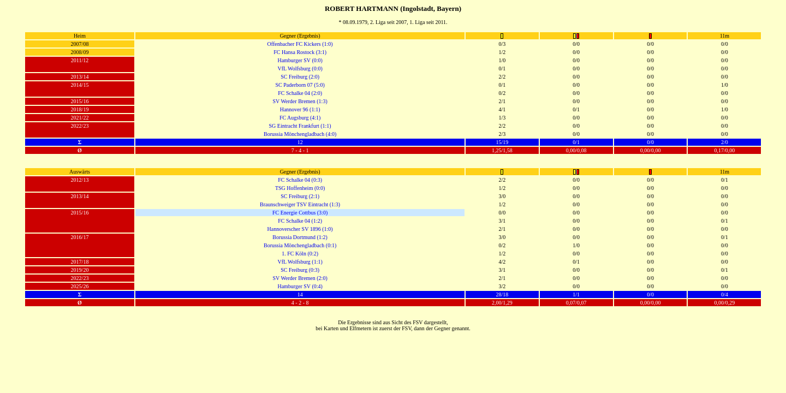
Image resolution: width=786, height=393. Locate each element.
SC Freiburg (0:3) (300, 270)
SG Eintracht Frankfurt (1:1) (300, 126)
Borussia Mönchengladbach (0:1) (300, 245)
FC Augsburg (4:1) (299, 118)
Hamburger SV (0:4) (299, 286)
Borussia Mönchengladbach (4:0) (300, 134)
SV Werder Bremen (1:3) (300, 101)
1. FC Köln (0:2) (300, 254)
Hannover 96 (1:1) (300, 109)
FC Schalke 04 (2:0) (300, 93)
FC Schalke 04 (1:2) (300, 221)
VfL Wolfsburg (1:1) (299, 262)
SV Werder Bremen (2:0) (300, 278)
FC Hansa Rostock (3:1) (299, 52)
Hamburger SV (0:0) (299, 60)
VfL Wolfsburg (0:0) (299, 69)
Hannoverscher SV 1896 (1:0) (300, 229)
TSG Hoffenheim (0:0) (300, 188)
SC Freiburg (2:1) (300, 196)
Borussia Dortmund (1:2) (299, 237)
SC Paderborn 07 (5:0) (299, 85)
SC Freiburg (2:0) (300, 77)
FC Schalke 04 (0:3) (300, 180)
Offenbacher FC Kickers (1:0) (300, 44)
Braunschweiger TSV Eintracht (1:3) (300, 204)
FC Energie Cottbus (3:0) (299, 213)
